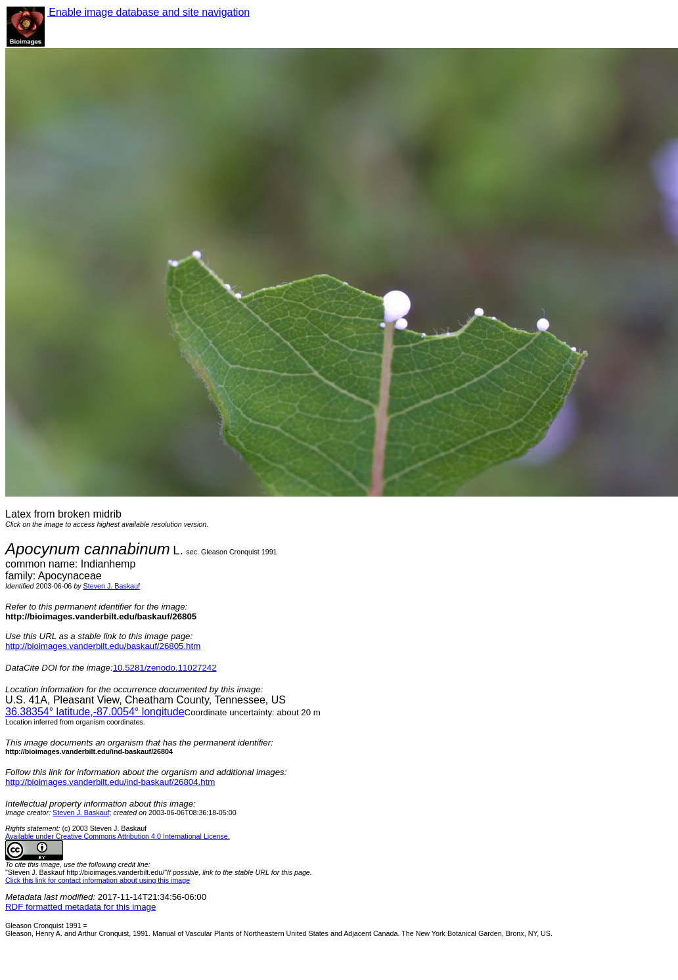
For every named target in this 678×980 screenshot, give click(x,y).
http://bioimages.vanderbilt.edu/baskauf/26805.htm (102, 646)
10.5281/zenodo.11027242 (165, 668)
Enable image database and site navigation (148, 12)
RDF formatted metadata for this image (80, 907)
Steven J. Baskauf (111, 586)
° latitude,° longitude (95, 711)
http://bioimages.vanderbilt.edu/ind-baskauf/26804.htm (110, 782)
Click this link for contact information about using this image (97, 880)
